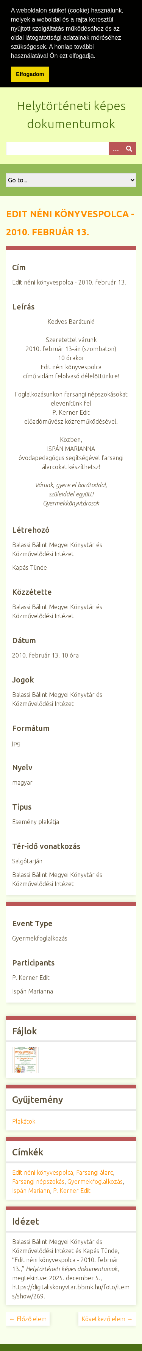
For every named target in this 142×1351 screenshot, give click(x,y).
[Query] (71, 147)
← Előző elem (28, 1317)
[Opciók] (115, 147)
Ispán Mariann (31, 1189)
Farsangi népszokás (38, 1180)
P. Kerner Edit (72, 1189)
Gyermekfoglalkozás (95, 1180)
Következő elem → (107, 1317)
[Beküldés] (129, 147)
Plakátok (23, 1119)
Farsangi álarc (94, 1171)
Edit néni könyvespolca (42, 1171)
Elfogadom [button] (30, 74)
